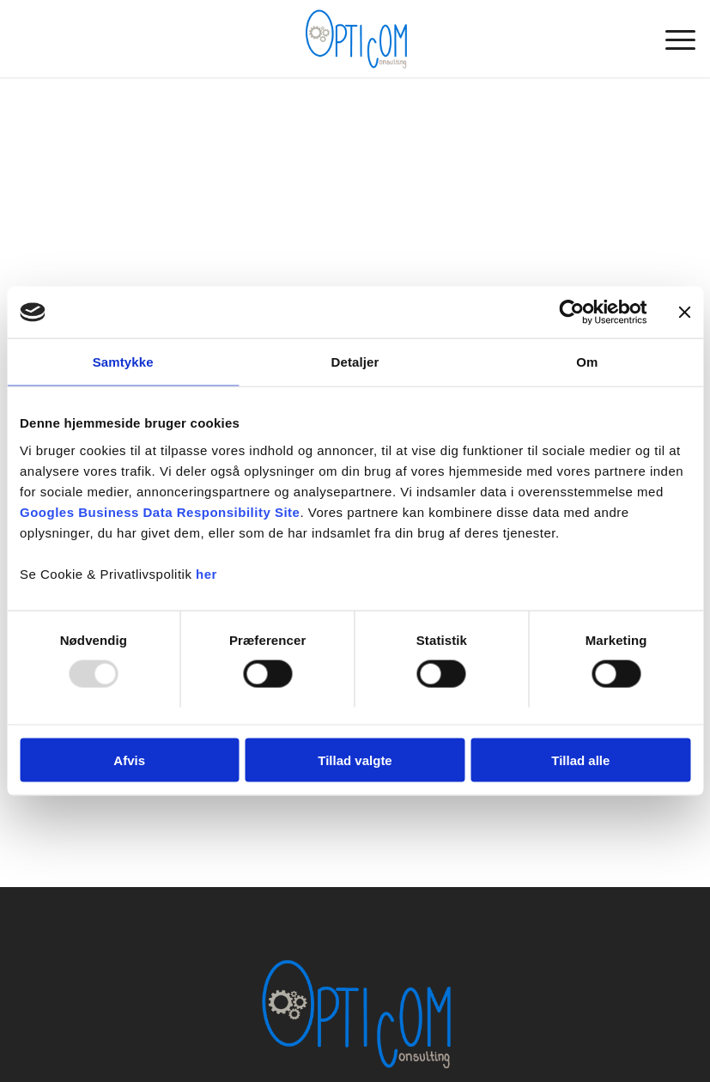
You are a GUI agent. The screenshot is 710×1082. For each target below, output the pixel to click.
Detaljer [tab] (355, 362)
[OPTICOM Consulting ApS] (355, 38)
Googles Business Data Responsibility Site (160, 511)
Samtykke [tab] (123, 362)
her (206, 573)
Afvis (129, 759)
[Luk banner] (684, 313)
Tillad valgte (354, 759)
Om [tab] (587, 362)
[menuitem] (671, 38)
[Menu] (671, 38)
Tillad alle (580, 759)
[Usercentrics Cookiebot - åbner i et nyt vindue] (571, 312)
